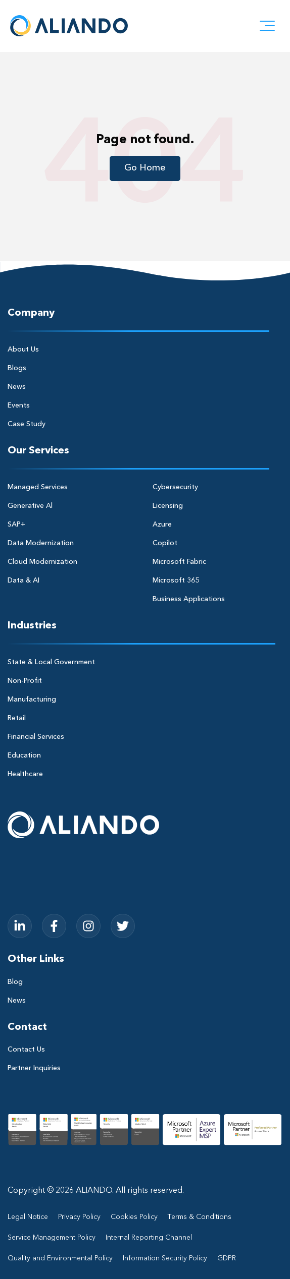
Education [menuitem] (24, 755)
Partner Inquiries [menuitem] (34, 1068)
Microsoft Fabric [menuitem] (179, 561)
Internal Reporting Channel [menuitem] (149, 1237)
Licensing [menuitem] (168, 505)
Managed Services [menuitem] (38, 487)
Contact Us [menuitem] (26, 1049)
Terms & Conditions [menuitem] (199, 1216)
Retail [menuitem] (17, 718)
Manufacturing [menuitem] (32, 699)
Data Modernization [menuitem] (41, 543)
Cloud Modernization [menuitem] (42, 561)
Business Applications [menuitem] (189, 599)
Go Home (145, 167)
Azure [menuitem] (162, 524)
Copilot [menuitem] (165, 543)
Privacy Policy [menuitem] (79, 1216)
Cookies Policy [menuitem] (134, 1216)
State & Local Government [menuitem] (51, 662)
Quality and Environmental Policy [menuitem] (60, 1258)
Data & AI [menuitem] (23, 580)
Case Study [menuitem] (26, 424)
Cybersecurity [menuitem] (175, 487)
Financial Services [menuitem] (36, 736)
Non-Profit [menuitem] (25, 680)
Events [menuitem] (19, 405)
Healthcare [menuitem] (25, 774)
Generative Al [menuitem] (30, 505)
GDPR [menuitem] (226, 1258)
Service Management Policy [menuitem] (51, 1237)
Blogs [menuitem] (17, 368)
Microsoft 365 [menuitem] (176, 580)
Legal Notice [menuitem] (28, 1216)
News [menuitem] (17, 386)
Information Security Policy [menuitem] (165, 1258)
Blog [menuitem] (15, 981)
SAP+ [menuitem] (16, 524)
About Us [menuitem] (23, 349)
